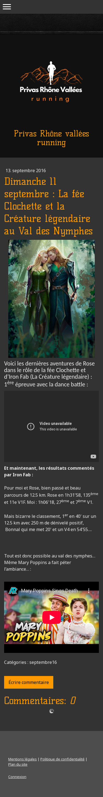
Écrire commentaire (29, 682)
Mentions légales (22, 759)
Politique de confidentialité (62, 759)
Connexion (17, 776)
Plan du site (17, 764)
